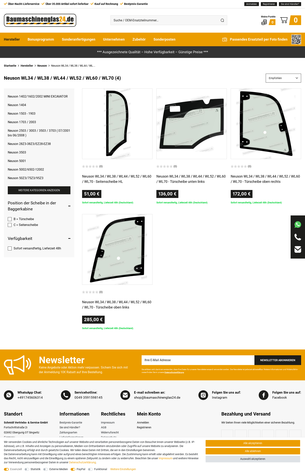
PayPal (81, 469)
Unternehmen (114, 39)
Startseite (10, 65)
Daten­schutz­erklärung (82, 462)
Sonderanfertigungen (78, 39)
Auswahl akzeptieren (252, 458)
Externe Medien (58, 469)
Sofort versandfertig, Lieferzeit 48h (37, 248)
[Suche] (222, 20)
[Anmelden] (251, 4)
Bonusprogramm (41, 39)
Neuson (42, 65)
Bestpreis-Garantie (71, 422)
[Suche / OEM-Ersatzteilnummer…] (164, 20)
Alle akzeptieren (252, 443)
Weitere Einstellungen (123, 469)
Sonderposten (164, 39)
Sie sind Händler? (290, 4)
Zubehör (139, 39)
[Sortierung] (283, 78)
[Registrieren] (269, 4)
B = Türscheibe (24, 219)
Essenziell (16, 469)
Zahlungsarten (68, 432)
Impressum (108, 422)
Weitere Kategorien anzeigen (39, 190)
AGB (103, 427)
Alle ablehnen (253, 451)
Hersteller (12, 39)
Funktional (100, 469)
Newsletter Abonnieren (277, 360)
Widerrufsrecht (110, 432)
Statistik (35, 469)
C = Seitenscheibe (26, 225)
